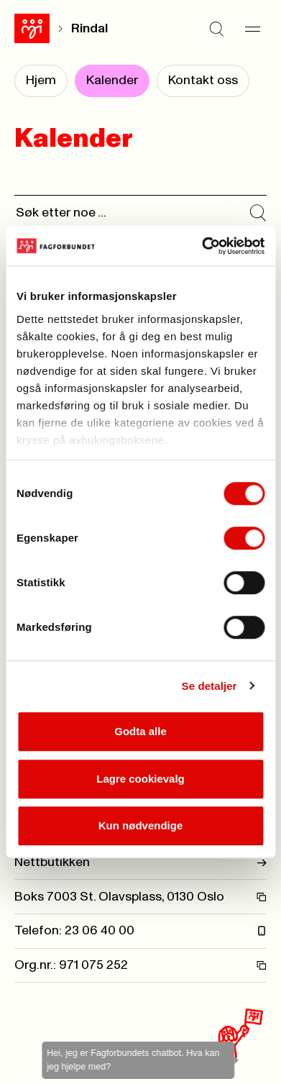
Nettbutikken (140, 862)
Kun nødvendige (140, 825)
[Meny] (252, 28)
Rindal (89, 28)
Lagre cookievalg (140, 779)
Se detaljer (209, 686)
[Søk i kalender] (258, 213)
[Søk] (216, 28)
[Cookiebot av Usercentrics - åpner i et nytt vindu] (201, 246)
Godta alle (140, 731)
